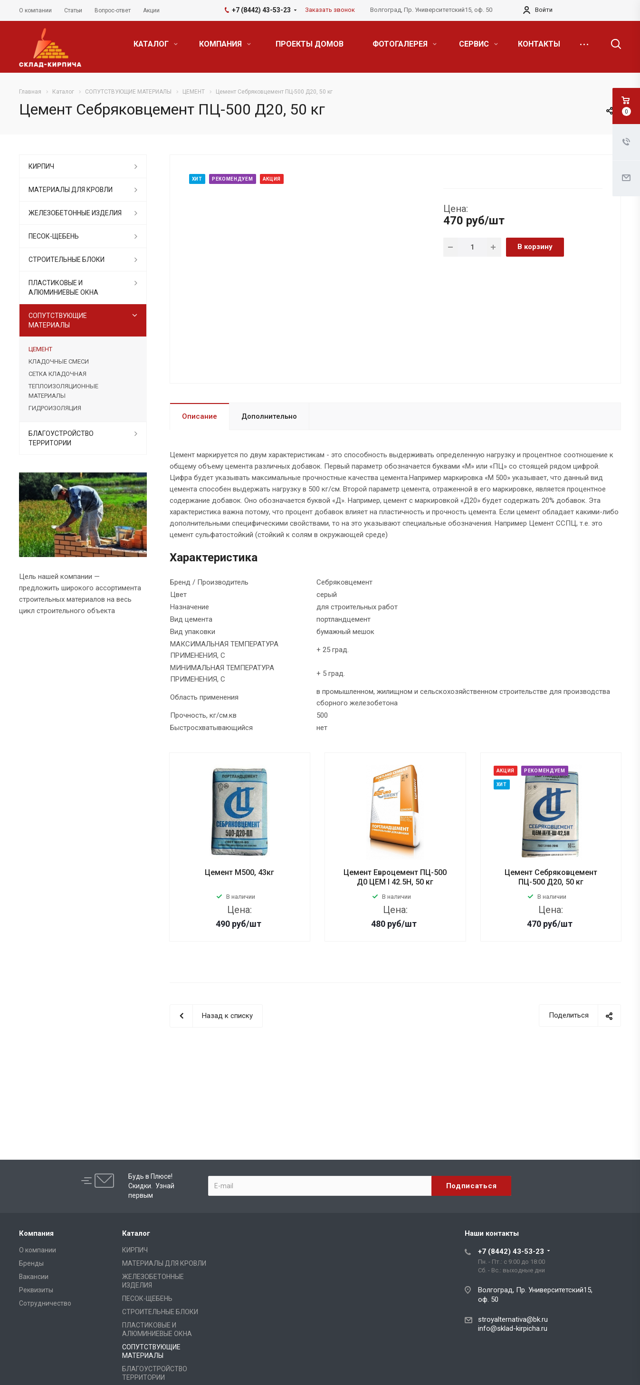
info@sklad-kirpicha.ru (512, 1328)
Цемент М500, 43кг (239, 872)
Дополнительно (269, 416)
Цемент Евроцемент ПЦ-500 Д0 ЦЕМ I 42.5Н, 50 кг (395, 877)
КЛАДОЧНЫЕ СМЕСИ (59, 361)
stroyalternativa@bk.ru (513, 1319)
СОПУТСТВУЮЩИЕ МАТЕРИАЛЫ (58, 320)
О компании (37, 1250)
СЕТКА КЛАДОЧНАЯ (57, 373)
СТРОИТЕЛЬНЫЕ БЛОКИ (67, 259)
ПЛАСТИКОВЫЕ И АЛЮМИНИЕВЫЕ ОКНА (63, 287)
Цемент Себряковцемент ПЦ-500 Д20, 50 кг (551, 877)
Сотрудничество (45, 1303)
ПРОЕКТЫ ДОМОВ (310, 43)
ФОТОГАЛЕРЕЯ (405, 43)
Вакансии (33, 1276)
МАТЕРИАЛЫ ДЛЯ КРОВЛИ (71, 189)
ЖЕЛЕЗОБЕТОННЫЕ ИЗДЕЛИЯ (75, 213)
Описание (199, 416)
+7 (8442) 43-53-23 (511, 1251)
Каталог (136, 1233)
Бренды (31, 1263)
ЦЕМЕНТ (40, 349)
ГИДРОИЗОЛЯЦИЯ (55, 408)
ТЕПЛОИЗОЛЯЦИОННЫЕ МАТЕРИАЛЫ (63, 391)
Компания (36, 1233)
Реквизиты (36, 1290)
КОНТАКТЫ (539, 43)
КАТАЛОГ (156, 43)
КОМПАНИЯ (225, 43)
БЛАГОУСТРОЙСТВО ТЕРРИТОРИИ (61, 438)
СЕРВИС (478, 43)
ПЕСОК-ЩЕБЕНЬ (54, 236)
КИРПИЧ (41, 166)
